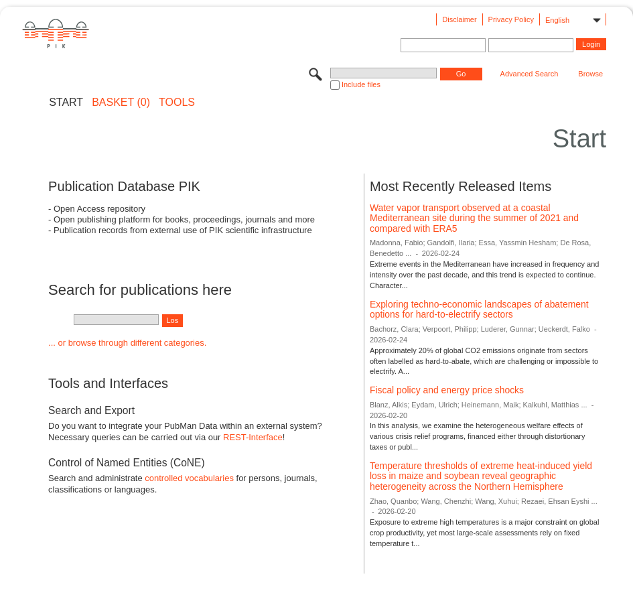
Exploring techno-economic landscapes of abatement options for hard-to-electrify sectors (479, 309)
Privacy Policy (511, 19)
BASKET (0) (121, 102)
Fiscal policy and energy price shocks (447, 390)
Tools (177, 102)
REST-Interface (253, 437)
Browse (590, 74)
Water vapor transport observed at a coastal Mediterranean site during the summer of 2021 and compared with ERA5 (474, 218)
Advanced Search (529, 74)
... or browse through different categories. (127, 343)
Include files (361, 84)
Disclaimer (459, 19)
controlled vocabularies (189, 478)
